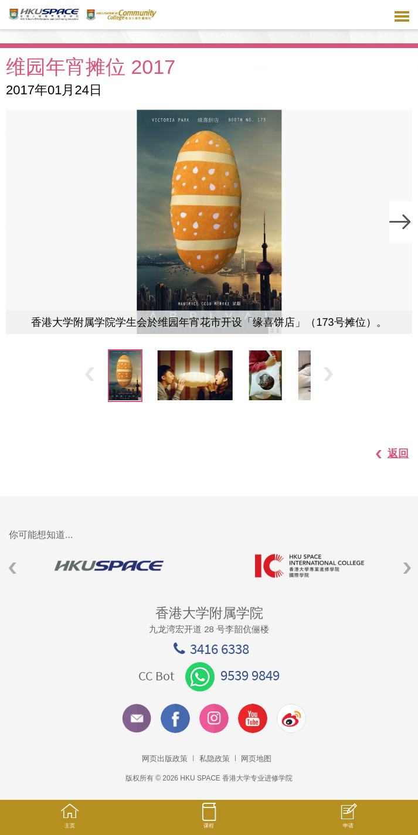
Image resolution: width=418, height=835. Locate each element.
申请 (348, 822)
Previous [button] (89, 373)
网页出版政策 (165, 758)
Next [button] (401, 222)
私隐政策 (214, 758)
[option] (209, 222)
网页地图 (256, 758)
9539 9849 (232, 675)
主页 (70, 821)
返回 (386, 453)
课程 (209, 821)
